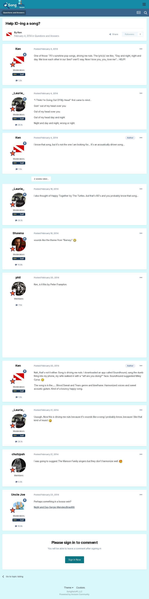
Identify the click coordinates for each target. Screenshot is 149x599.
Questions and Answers (47, 36)
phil (18, 277)
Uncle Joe (18, 494)
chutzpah (18, 454)
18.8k (19, 526)
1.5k (19, 80)
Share (113, 34)
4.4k (18, 481)
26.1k (19, 124)
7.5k (19, 305)
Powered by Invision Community (74, 594)
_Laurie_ (18, 93)
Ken (20, 32)
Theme (68, 587)
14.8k (19, 264)
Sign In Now (74, 559)
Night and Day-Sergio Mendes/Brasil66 (54, 507)
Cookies (80, 587)
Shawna (18, 233)
